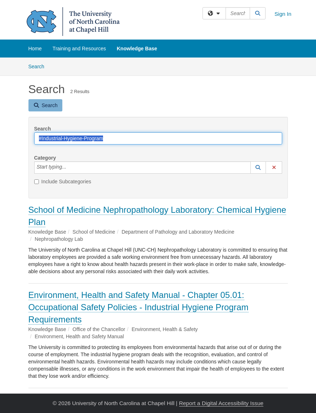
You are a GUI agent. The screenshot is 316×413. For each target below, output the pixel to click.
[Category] (70, 167)
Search (39, 66)
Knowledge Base (137, 48)
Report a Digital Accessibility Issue (221, 403)
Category (45, 158)
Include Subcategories (63, 181)
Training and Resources (79, 48)
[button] (258, 167)
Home (35, 48)
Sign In (283, 14)
